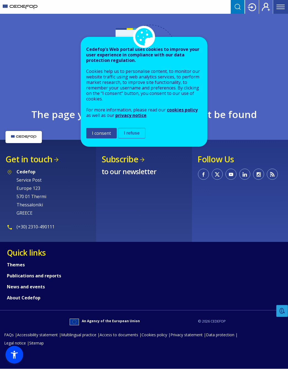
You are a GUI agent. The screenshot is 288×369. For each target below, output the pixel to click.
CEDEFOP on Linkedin (244, 174)
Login (252, 7)
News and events (26, 287)
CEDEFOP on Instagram (258, 174)
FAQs (9, 334)
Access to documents (119, 334)
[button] (14, 354)
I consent (101, 133)
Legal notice (15, 343)
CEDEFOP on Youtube (231, 174)
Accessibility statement (37, 334)
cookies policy (182, 110)
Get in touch (29, 159)
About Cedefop (23, 298)
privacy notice (130, 115)
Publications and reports (34, 276)
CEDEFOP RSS (272, 174)
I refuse (132, 133)
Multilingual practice (78, 334)
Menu (280, 7)
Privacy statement (186, 334)
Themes (16, 265)
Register (266, 7)
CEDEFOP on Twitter (217, 174)
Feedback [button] (282, 311)
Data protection (220, 334)
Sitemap (36, 343)
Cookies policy (154, 334)
